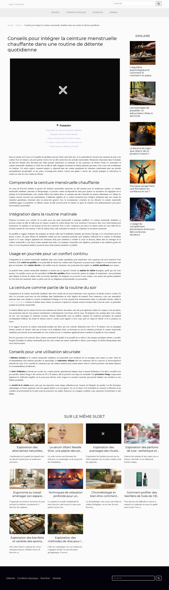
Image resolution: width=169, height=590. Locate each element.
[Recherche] (134, 3)
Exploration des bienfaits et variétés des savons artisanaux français (27, 541)
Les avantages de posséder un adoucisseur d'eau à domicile (141, 111)
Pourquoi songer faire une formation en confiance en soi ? (142, 189)
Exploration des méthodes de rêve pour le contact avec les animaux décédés (65, 543)
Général (113, 12)
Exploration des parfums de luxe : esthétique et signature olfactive (141, 451)
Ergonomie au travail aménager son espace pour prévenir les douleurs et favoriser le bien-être (27, 498)
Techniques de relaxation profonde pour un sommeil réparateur (65, 496)
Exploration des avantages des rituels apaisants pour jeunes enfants (103, 453)
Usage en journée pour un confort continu (63, 138)
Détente (55, 12)
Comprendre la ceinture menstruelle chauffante (64, 130)
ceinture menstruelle (17, 302)
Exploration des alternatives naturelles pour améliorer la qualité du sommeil (27, 453)
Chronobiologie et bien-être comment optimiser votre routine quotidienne (103, 498)
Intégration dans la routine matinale (63, 134)
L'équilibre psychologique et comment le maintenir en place (140, 71)
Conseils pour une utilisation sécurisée (63, 146)
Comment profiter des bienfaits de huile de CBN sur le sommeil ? (142, 496)
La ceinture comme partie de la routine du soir (64, 142)
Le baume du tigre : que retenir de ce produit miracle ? (141, 151)
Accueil (10, 25)
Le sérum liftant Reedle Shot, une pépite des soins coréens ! (65, 451)
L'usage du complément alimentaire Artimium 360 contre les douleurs (142, 229)
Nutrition (98, 12)
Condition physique (76, 12)
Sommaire (65, 125)
